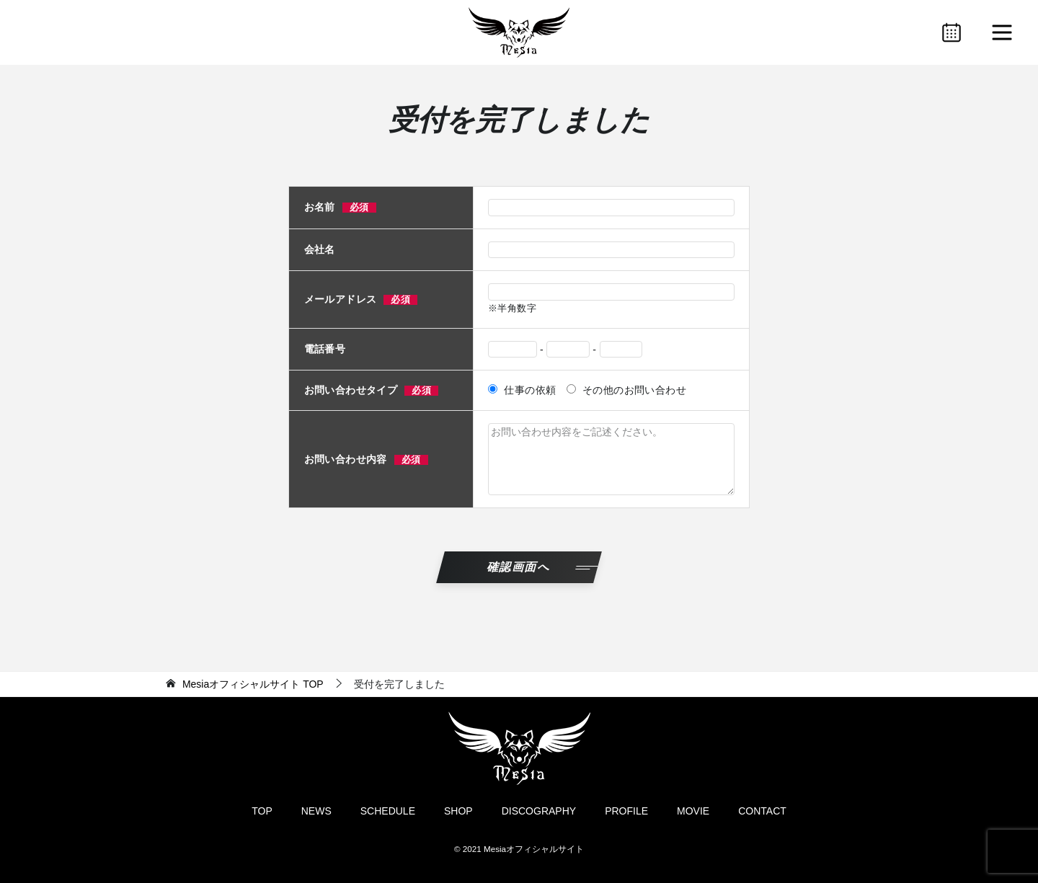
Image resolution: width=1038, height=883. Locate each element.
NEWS (316, 811)
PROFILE (626, 811)
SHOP (458, 811)
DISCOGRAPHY (539, 811)
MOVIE (693, 811)
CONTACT (762, 811)
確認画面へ (519, 567)
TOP (253, 684)
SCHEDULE (387, 811)
